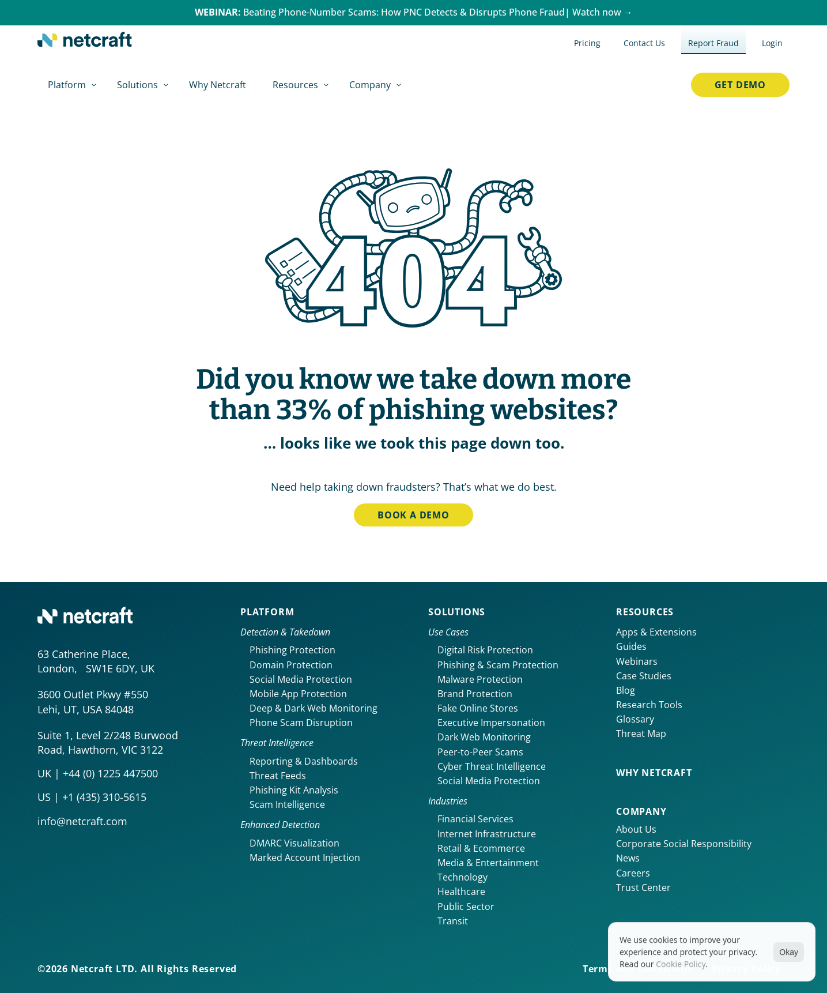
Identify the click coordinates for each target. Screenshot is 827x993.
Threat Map (641, 733)
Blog (625, 690)
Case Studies (643, 675)
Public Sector (465, 906)
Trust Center (643, 887)
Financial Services (475, 819)
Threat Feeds (278, 775)
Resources (645, 611)
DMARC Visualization (294, 843)
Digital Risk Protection (485, 650)
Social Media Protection (301, 679)
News (628, 858)
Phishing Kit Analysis (294, 790)
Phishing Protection (292, 650)
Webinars (637, 661)
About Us (636, 829)
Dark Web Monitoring (484, 737)
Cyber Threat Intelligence (491, 766)
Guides (631, 646)
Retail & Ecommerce (481, 848)
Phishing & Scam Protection (497, 665)
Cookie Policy (680, 967)
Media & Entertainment (488, 862)
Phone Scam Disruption (301, 722)
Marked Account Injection (305, 857)
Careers (633, 873)
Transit (452, 921)
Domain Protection (291, 665)
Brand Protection (474, 693)
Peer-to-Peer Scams (480, 752)
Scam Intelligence (287, 804)
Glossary (635, 719)
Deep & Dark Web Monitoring (313, 708)
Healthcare (461, 891)
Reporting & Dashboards (304, 761)
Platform (267, 611)
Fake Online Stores (477, 708)
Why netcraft (654, 772)
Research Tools (649, 704)
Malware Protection (480, 679)
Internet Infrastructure (486, 834)
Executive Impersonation (491, 722)
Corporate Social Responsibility (684, 843)
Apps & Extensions (656, 632)
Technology (462, 877)
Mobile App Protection (298, 693)
